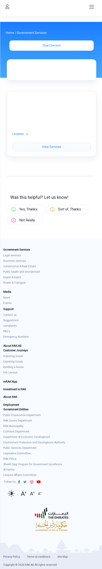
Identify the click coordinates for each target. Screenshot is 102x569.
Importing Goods (13, 356)
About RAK (10, 397)
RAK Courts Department (17, 420)
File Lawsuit (10, 372)
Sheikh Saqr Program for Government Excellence (32, 464)
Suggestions (11, 320)
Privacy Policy (11, 556)
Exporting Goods (13, 361)
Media (7, 291)
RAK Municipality (13, 426)
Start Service (52, 45)
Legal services (12, 255)
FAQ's (6, 331)
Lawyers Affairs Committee (19, 475)
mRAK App (10, 381)
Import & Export (12, 277)
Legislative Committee (17, 453)
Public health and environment (21, 271)
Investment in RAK (14, 389)
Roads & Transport (14, 282)
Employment (11, 404)
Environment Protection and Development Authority (34, 442)
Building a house (13, 367)
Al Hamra (8, 469)
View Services (51, 147)
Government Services (32, 33)
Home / (11, 33)
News (6, 297)
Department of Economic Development (26, 437)
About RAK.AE (12, 345)
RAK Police (9, 458)
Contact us (10, 314)
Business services (14, 260)
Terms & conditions (38, 556)
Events (7, 303)
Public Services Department (20, 447)
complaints (10, 325)
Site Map (62, 556)
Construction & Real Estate (19, 266)
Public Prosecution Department (22, 415)
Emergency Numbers (16, 336)
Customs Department (16, 431)
